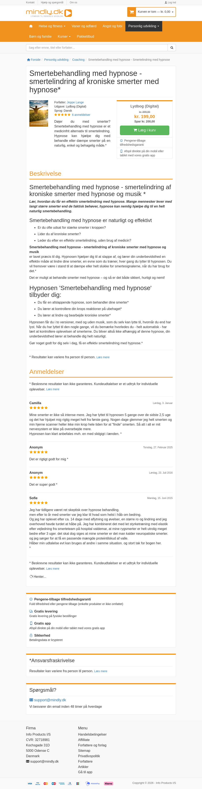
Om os (73, 2)
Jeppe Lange (75, 102)
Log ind (170, 2)
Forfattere (85, 761)
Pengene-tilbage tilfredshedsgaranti (133, 142)
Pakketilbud (85, 36)
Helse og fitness (52, 26)
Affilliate (84, 740)
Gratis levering (43, 611)
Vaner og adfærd (84, 26)
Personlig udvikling (143, 26)
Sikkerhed (39, 635)
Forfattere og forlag (92, 745)
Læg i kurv (144, 130)
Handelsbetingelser (92, 734)
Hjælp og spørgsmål (52, 2)
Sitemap (84, 750)
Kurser (64, 36)
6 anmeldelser (81, 114)
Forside (34, 59)
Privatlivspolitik (89, 756)
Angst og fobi (112, 26)
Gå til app (85, 772)
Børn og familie (40, 36)
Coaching (78, 59)
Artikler (83, 767)
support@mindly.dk (47, 700)
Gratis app (40, 623)
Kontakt (30, 2)
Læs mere (103, 357)
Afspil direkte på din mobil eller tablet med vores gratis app (142, 153)
